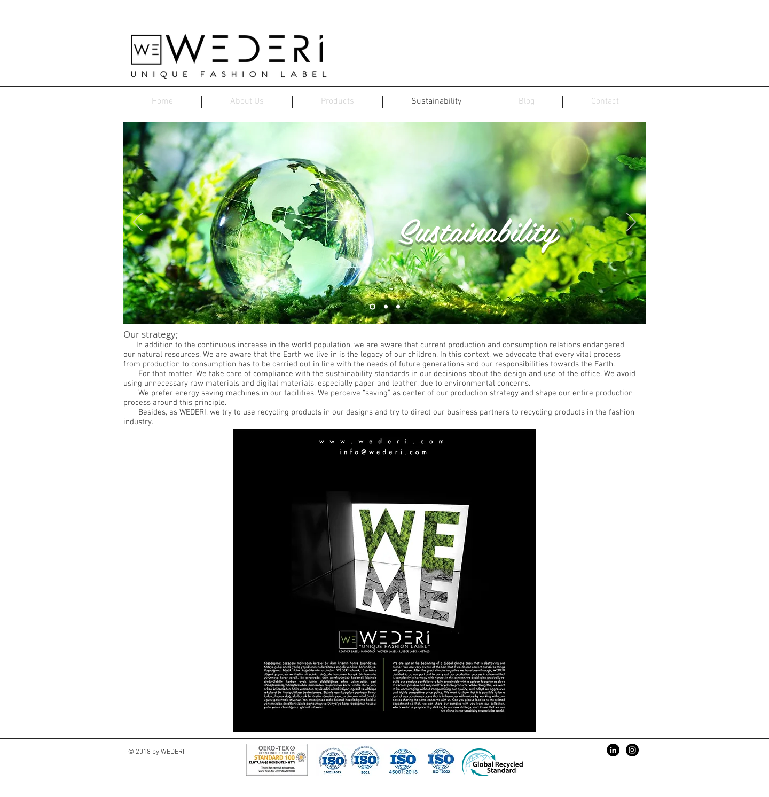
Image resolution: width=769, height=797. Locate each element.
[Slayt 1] (372, 307)
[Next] (631, 223)
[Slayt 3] (398, 307)
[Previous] (138, 223)
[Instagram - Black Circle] (632, 750)
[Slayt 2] (386, 307)
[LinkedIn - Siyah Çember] (613, 750)
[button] (384, 580)
